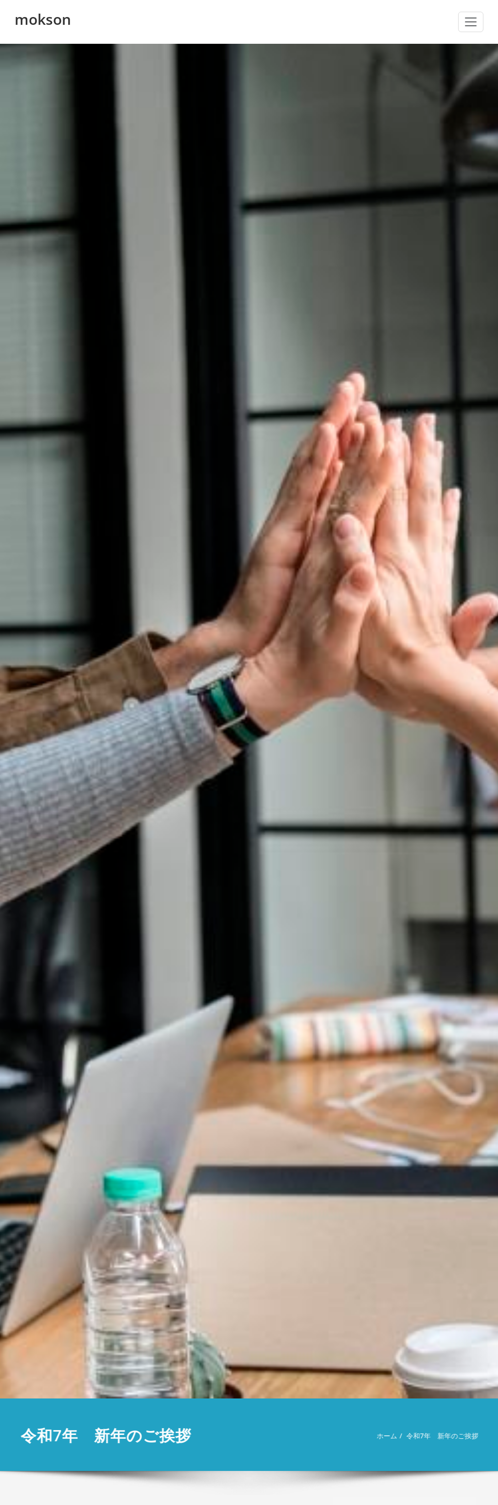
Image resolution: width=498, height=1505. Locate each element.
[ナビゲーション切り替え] (470, 22)
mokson (43, 19)
